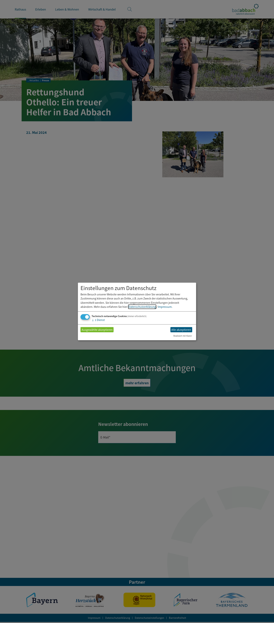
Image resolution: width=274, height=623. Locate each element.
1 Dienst (98, 320)
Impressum (165, 307)
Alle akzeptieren (181, 329)
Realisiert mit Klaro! (182, 335)
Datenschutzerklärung (142, 307)
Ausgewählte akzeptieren (97, 329)
